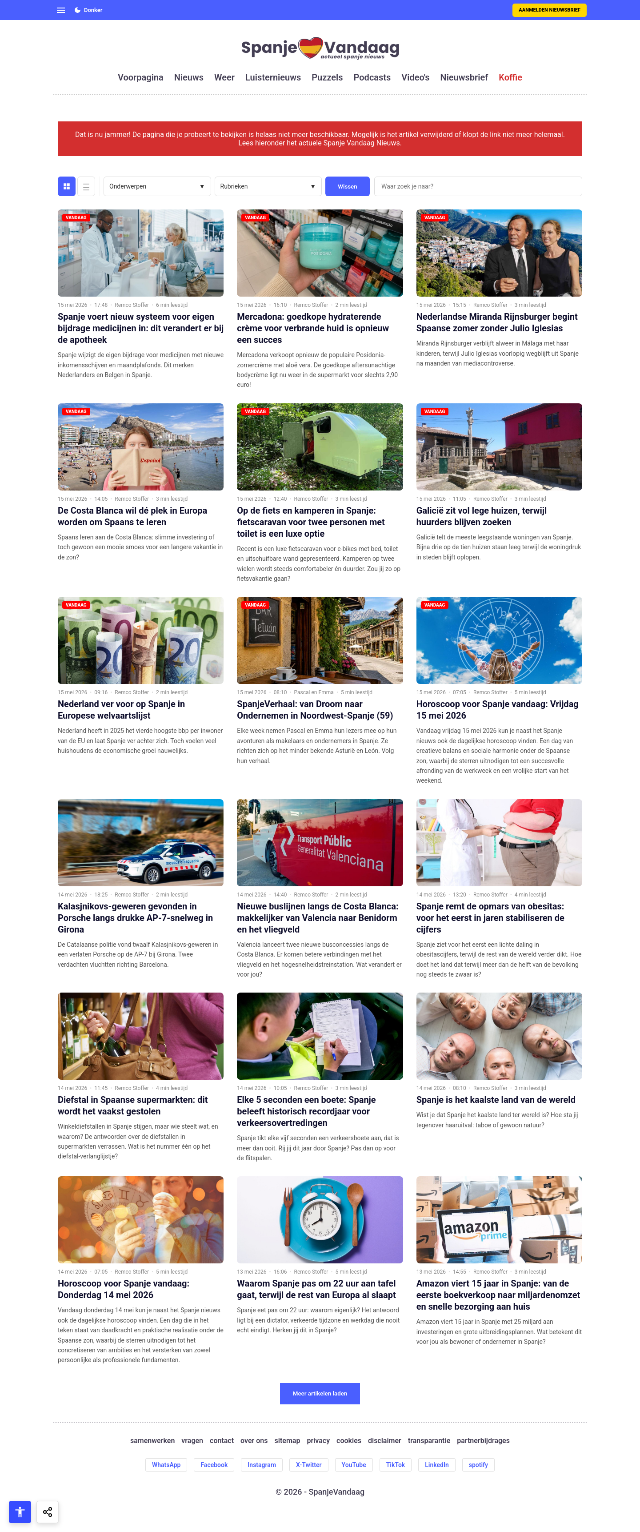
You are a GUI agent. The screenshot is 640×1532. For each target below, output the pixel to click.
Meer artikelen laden (320, 1393)
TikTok (395, 1464)
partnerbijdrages (483, 1440)
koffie (510, 77)
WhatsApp (166, 1464)
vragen (192, 1440)
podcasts (372, 77)
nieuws (189, 77)
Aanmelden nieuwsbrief (549, 10)
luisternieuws (273, 77)
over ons (254, 1440)
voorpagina (141, 77)
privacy (318, 1440)
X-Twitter (309, 1464)
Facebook (214, 1464)
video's (415, 77)
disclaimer (384, 1440)
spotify (478, 1464)
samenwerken (152, 1440)
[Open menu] (60, 10)
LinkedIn (437, 1464)
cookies (348, 1440)
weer (224, 77)
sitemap (287, 1440)
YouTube (354, 1464)
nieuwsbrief (464, 77)
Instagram (262, 1464)
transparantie (429, 1440)
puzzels (327, 77)
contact (222, 1440)
